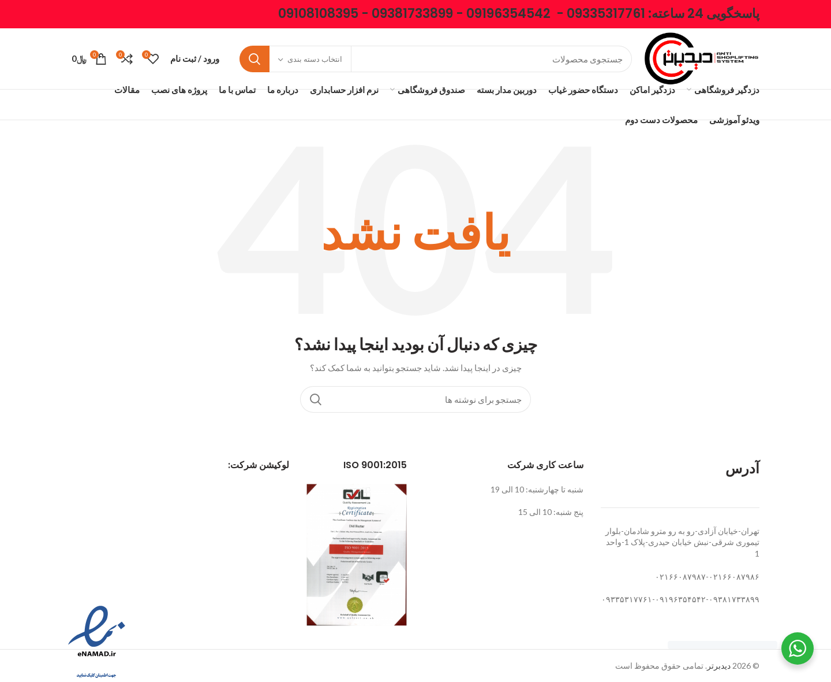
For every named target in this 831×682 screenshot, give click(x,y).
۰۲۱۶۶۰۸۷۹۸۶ (734, 576)
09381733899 (412, 14)
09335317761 (606, 14)
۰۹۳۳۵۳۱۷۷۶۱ (626, 599)
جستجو (254, 59)
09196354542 (508, 14)
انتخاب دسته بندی (314, 59)
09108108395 (318, 14)
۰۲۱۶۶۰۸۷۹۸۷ (680, 576)
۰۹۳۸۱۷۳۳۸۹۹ (734, 599)
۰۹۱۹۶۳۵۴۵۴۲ (680, 599)
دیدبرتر (719, 665)
